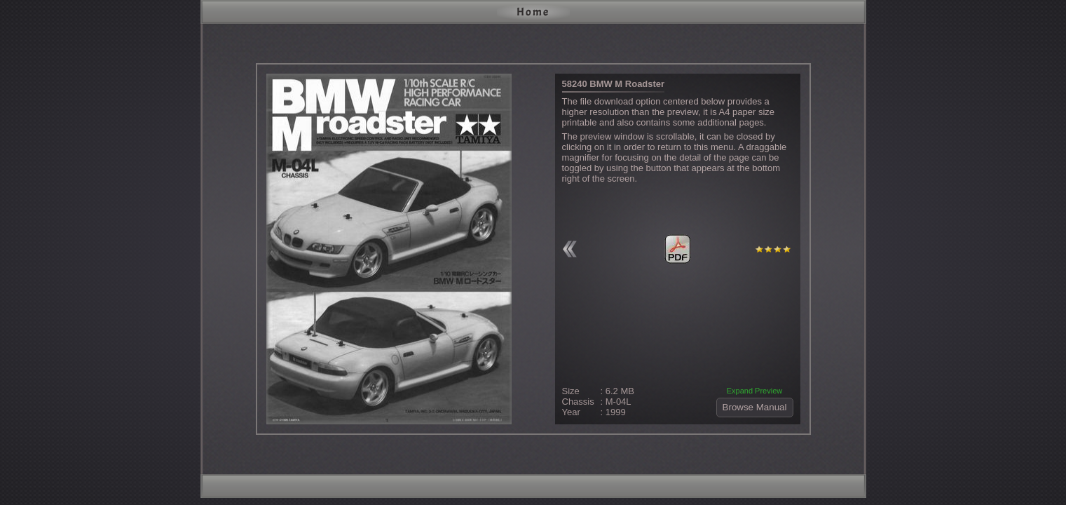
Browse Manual (755, 407)
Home (533, 12)
